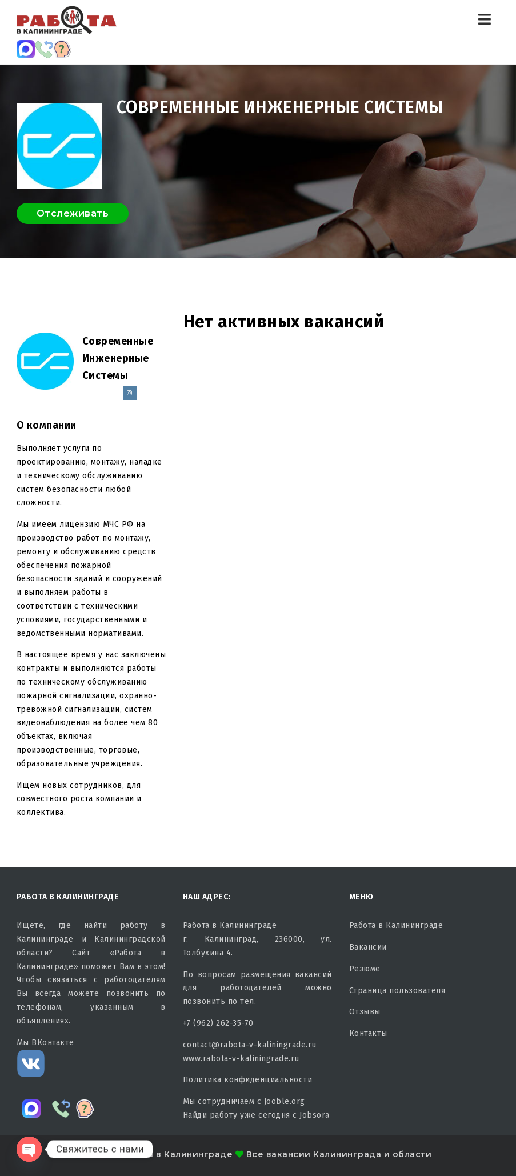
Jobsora (314, 1115)
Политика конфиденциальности (248, 1080)
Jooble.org (284, 1101)
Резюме (365, 969)
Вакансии (368, 947)
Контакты (368, 1033)
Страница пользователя (397, 990)
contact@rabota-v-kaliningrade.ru (250, 1045)
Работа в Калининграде (396, 925)
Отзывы (365, 1012)
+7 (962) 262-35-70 (218, 1023)
